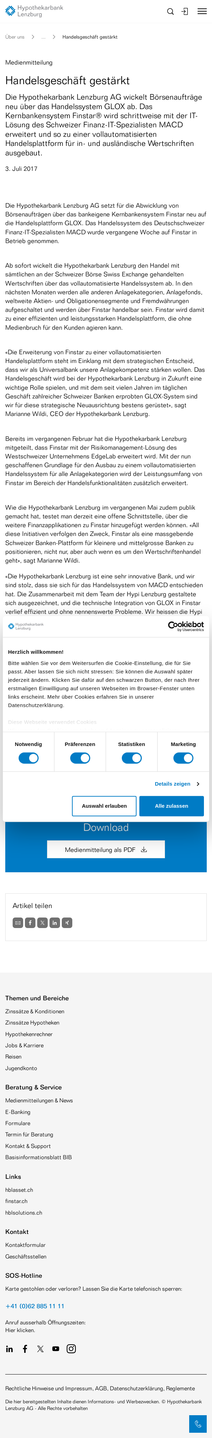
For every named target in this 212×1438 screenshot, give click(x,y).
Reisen (13, 1056)
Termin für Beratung (29, 1134)
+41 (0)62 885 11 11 (35, 1306)
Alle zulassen (171, 806)
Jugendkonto (21, 1068)
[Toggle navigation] (199, 11)
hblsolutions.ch (23, 1212)
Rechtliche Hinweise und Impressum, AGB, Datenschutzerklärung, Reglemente (100, 1388)
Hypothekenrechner (29, 1034)
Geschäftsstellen (25, 1256)
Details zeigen (172, 784)
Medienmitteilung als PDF (106, 849)
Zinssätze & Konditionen (34, 1011)
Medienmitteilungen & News (39, 1100)
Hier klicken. (20, 1330)
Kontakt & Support (28, 1146)
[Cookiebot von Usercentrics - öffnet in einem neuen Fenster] (173, 626)
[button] (198, 1424)
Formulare (17, 1123)
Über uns (15, 37)
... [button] (43, 37)
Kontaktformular (25, 1245)
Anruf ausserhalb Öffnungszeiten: (45, 1322)
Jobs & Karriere (24, 1045)
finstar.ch (16, 1201)
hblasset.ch (19, 1190)
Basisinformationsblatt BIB (38, 1157)
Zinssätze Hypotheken (32, 1022)
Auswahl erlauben (104, 806)
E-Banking (18, 1112)
